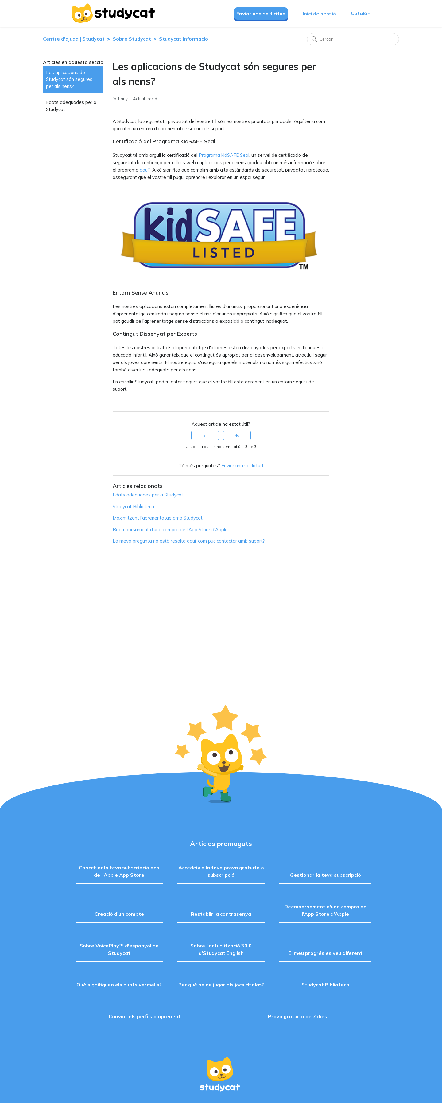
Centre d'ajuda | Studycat (74, 39)
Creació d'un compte (119, 914)
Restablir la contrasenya (221, 914)
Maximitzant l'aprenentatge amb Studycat (158, 518)
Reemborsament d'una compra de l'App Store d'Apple (170, 529)
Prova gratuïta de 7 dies (297, 1016)
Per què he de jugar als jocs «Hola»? (221, 985)
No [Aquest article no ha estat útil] (236, 435)
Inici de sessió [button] (319, 13)
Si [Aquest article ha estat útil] (205, 435)
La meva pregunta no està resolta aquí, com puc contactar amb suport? (189, 541)
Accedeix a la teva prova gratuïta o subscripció (221, 871)
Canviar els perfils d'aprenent (145, 1016)
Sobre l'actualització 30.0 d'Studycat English (221, 949)
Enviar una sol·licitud (260, 13)
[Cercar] (353, 39)
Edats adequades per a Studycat (71, 105)
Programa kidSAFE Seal (224, 155)
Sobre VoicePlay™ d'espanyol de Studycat (119, 949)
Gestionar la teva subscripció (325, 875)
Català (361, 13)
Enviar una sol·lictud (242, 465)
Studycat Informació (183, 39)
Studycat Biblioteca (133, 506)
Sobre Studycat (132, 39)
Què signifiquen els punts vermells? (119, 985)
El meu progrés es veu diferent (326, 953)
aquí (144, 170)
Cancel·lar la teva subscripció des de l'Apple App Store (119, 871)
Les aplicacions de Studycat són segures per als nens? (69, 79)
